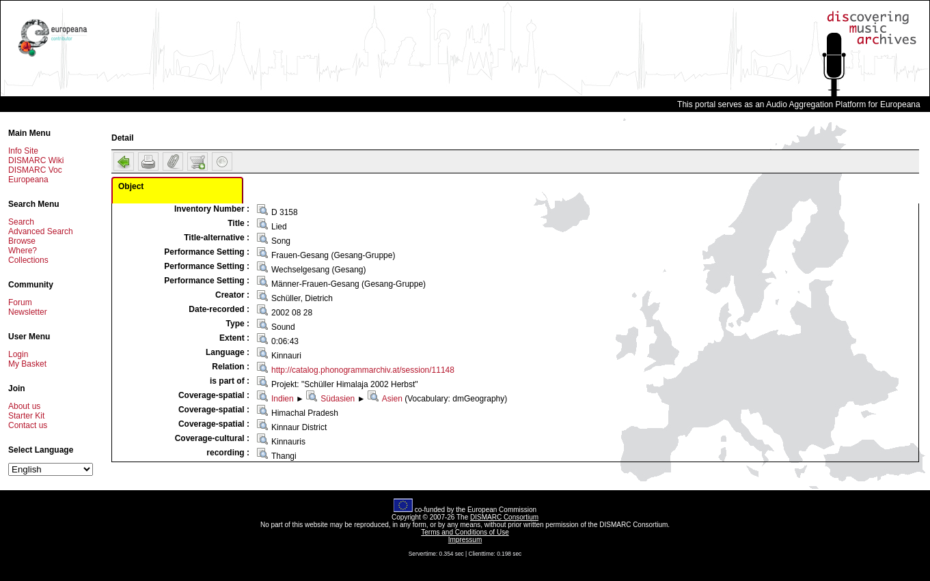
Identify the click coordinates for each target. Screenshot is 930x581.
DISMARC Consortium (504, 517)
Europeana (28, 179)
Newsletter (27, 312)
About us (24, 406)
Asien (392, 398)
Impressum (465, 539)
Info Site (23, 151)
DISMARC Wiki (36, 160)
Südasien (337, 398)
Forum (20, 302)
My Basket (27, 364)
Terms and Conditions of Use (464, 532)
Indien (282, 398)
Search (21, 222)
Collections (28, 260)
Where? (22, 250)
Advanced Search (40, 231)
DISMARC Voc (35, 170)
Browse (22, 241)
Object (130, 186)
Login (18, 354)
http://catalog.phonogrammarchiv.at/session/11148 (362, 370)
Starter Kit (26, 416)
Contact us (27, 425)
